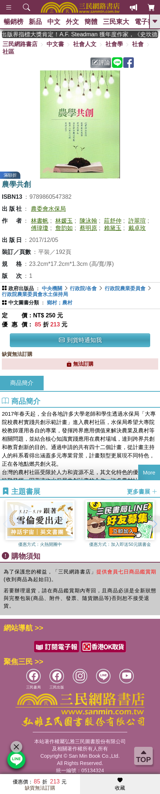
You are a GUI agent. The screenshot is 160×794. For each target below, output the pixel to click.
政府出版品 (21, 288)
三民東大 (116, 21)
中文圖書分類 (23, 302)
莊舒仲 (112, 221)
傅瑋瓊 (39, 228)
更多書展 (142, 492)
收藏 (120, 784)
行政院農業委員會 (125, 288)
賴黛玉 (112, 228)
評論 (101, 62)
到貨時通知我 (80, 340)
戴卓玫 (137, 228)
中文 (53, 21)
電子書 (144, 21)
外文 (72, 21)
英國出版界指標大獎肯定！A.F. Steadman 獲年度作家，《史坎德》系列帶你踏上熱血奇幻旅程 (80, 34)
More (149, 472)
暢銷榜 (13, 21)
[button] (154, 524)
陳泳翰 (88, 221)
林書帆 (39, 221)
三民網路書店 (20, 44)
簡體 (90, 21)
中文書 (55, 44)
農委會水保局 (48, 209)
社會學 (114, 44)
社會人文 (84, 44)
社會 (138, 44)
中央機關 (52, 288)
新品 (35, 21)
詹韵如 (64, 228)
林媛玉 (64, 221)
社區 (8, 52)
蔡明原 (88, 228)
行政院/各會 (83, 288)
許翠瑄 (137, 221)
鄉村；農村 (59, 302)
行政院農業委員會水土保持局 (35, 294)
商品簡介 (21, 383)
